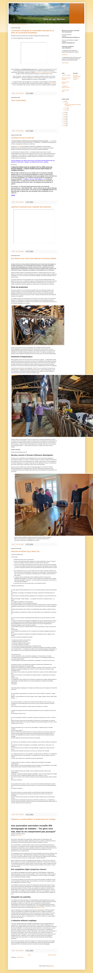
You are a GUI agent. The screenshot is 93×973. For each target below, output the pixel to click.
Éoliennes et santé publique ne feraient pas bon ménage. (33, 819)
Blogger (52, 965)
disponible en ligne (40, 907)
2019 (64, 118)
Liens (24, 24)
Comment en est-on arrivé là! (22, 138)
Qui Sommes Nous (18, 24)
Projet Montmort (65, 62)
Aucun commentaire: (20, 93)
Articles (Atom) (20, 957)
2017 (64, 121)
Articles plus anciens (52, 955)
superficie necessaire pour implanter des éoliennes (31, 207)
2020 (64, 116)
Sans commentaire (18, 100)
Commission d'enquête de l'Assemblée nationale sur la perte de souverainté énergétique (32, 32)
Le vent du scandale (66, 75)
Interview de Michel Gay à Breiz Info (25, 551)
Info (26, 24)
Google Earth (64, 54)
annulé (17, 146)
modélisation (54, 83)
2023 (64, 101)
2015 (64, 125)
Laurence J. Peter (40, 72)
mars (65, 103)
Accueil (12, 24)
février (65, 108)
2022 (64, 112)
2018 (64, 119)
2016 (64, 123)
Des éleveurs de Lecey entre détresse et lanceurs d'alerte (33, 258)
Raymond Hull (48, 72)
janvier (66, 110)
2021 (64, 114)
